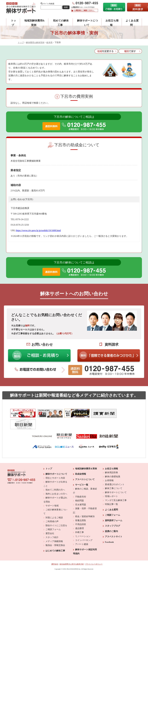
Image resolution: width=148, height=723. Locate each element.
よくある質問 (111, 498)
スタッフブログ (112, 514)
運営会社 (50, 522)
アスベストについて (85, 468)
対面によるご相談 (54, 506)
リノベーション (82, 525)
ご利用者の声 (52, 510)
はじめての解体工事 (55, 539)
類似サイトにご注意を (56, 514)
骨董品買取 (80, 509)
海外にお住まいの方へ (56, 482)
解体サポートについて (56, 462)
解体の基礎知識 (112, 465)
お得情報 (109, 469)
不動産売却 (80, 485)
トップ (21, 42)
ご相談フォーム (53, 518)
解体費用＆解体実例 (35, 42)
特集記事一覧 (111, 493)
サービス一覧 (81, 473)
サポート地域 (52, 494)
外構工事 (79, 521)
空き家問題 (80, 493)
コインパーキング (83, 529)
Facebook (109, 530)
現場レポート (111, 485)
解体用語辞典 (111, 461)
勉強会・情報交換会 (55, 534)
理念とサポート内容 (55, 466)
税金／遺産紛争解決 (85, 505)
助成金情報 (80, 462)
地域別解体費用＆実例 (86, 457)
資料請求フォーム (113, 509)
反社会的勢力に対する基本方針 (72, 553)
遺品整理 (79, 517)
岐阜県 (49, 42)
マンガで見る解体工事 (116, 489)
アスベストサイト (113, 525)
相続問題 (79, 489)
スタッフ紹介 (52, 526)
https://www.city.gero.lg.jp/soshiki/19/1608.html (38, 230)
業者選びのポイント (114, 473)
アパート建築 (81, 533)
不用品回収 (80, 513)
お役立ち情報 (111, 457)
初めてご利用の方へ (55, 478)
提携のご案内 (111, 520)
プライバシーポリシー (93, 553)
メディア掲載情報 (54, 530)
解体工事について (113, 477)
